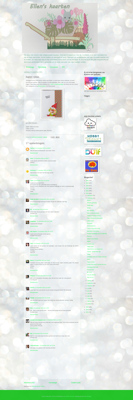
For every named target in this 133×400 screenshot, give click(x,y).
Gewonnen (54, 67)
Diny (31, 308)
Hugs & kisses (91, 262)
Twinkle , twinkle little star (94, 251)
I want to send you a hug (93, 228)
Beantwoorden (34, 153)
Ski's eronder (90, 210)
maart (89, 298)
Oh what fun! (90, 269)
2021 (87, 193)
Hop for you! (90, 277)
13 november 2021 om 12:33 (45, 231)
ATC (63, 67)
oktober (89, 280)
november (90, 198)
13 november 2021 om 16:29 (42, 298)
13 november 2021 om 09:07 (41, 158)
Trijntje (32, 298)
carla (31, 180)
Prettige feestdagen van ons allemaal (97, 233)
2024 (87, 185)
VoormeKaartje (34, 345)
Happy (89, 254)
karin (31, 243)
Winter (89, 208)
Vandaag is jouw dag (92, 267)
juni (88, 291)
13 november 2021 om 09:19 (44, 170)
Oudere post (75, 383)
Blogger (89, 396)
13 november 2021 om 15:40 (42, 287)
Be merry (89, 272)
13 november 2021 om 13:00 (41, 243)
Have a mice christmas (93, 213)
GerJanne (33, 170)
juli (88, 288)
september (90, 283)
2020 (87, 307)
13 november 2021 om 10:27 (40, 209)
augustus (90, 285)
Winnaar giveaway (92, 202)
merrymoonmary (70, 396)
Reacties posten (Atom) (38, 386)
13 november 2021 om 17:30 (41, 308)
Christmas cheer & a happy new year (97, 256)
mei (88, 293)
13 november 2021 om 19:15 (53, 320)
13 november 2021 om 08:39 (42, 148)
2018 (87, 312)
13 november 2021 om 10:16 (41, 180)
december (90, 195)
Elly (31, 333)
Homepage (30, 67)
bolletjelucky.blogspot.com (38, 320)
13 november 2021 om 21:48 (47, 345)
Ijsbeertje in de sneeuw (93, 231)
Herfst (88, 259)
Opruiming (42, 67)
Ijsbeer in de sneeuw (92, 238)
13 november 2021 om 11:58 (44, 221)
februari (89, 301)
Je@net (32, 148)
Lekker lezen (90, 220)
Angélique (33, 221)
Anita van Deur (34, 199)
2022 (87, 190)
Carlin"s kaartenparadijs (56, 84)
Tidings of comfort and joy (94, 215)
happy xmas (90, 246)
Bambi (89, 200)
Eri (31, 209)
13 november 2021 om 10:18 (46, 199)
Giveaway (89, 223)
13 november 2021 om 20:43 (40, 333)
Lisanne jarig (90, 244)
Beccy (32, 260)
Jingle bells (90, 205)
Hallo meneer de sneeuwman (95, 218)
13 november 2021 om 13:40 (43, 275)
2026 (87, 180)
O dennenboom (91, 226)
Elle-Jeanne (33, 231)
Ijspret (88, 241)
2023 (87, 188)
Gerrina (32, 287)
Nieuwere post (29, 383)
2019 (87, 309)
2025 (87, 183)
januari (89, 303)
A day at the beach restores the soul (96, 264)
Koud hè (89, 236)
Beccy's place (42, 86)
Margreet (32, 275)
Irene (31, 158)
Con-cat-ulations (91, 274)
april (88, 296)
